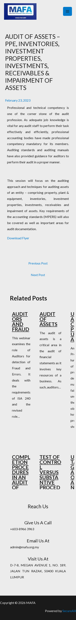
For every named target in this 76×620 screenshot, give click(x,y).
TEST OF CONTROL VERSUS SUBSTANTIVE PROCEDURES (50, 474)
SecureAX (69, 611)
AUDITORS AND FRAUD (20, 321)
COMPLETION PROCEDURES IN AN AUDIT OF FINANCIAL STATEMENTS (21, 482)
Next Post (38, 275)
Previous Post (38, 263)
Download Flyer (18, 238)
